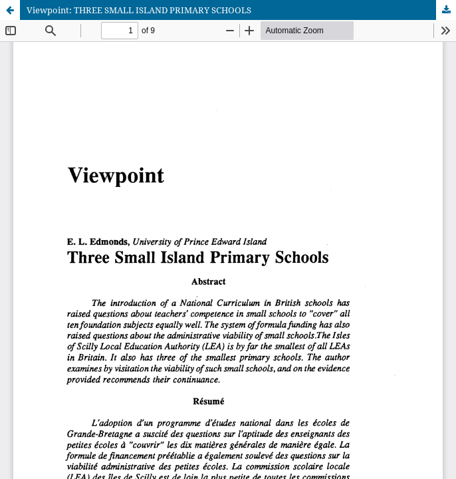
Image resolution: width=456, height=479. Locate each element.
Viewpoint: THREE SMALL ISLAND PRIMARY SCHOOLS (139, 10)
